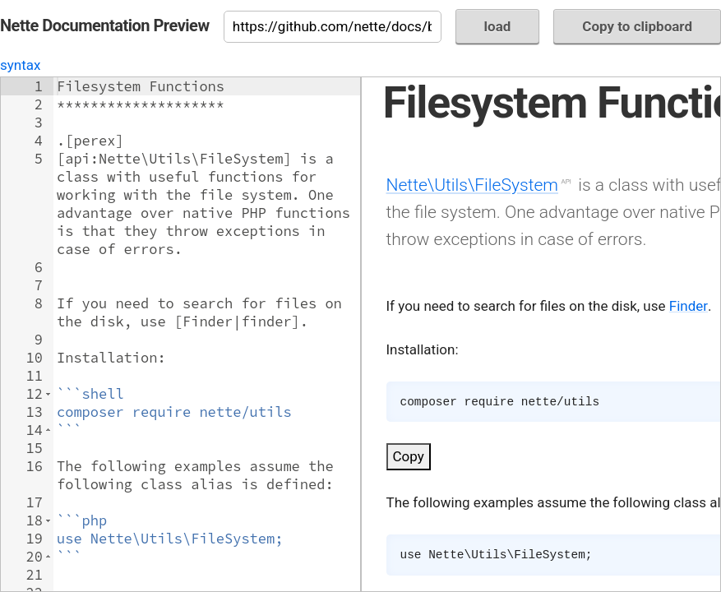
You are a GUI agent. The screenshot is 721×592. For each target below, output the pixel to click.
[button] (48, 394)
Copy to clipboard (637, 26)
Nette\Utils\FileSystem (472, 184)
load (497, 26)
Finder (688, 306)
